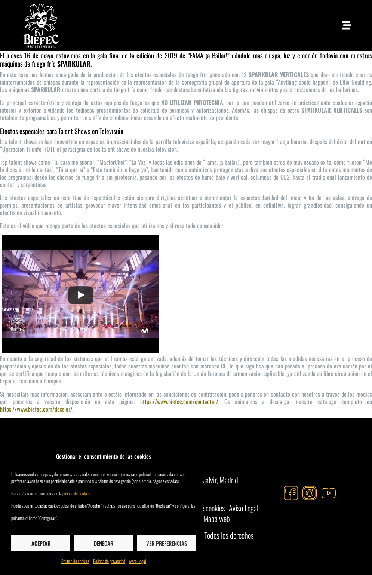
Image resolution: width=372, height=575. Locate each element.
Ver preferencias (166, 543)
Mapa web (216, 518)
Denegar (103, 543)
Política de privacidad (109, 561)
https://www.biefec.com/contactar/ (179, 401)
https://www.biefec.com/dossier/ (36, 408)
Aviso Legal (137, 561)
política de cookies (76, 493)
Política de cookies (75, 561)
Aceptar (40, 543)
